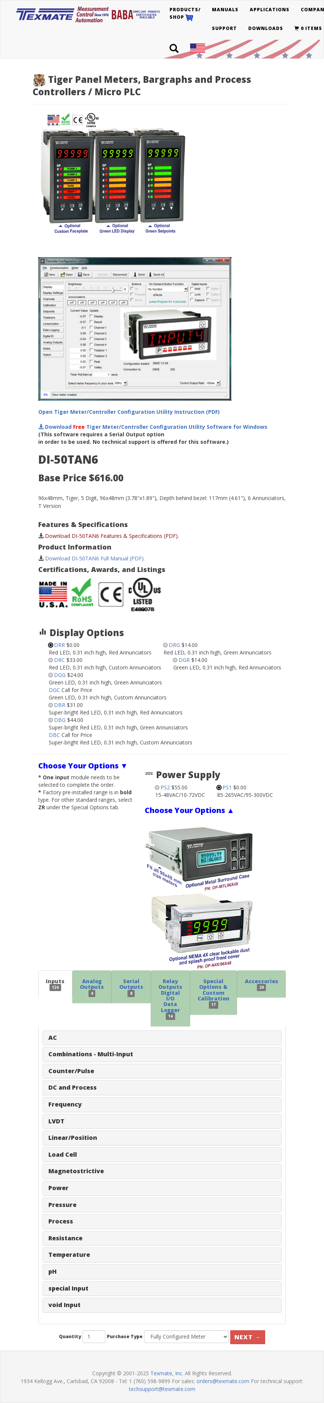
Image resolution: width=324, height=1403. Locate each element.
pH (52, 1271)
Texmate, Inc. (166, 1373)
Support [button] (224, 28)
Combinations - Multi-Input (90, 1054)
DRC (59, 659)
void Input (64, 1305)
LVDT (56, 1121)
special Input (68, 1288)
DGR (184, 659)
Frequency (65, 1104)
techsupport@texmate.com (162, 1389)
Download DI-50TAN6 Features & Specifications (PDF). (112, 535)
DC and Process (72, 1087)
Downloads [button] (265, 28)
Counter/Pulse (71, 1071)
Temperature (69, 1254)
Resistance (65, 1238)
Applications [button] (270, 9)
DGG (60, 674)
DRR (59, 644)
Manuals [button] (225, 9)
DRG (174, 644)
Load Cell (62, 1154)
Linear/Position (72, 1137)
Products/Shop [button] (185, 13)
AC (52, 1037)
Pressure (62, 1205)
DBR (59, 704)
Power (58, 1188)
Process (60, 1221)
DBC (54, 734)
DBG (60, 719)
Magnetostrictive (76, 1171)
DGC (54, 689)
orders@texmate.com (222, 1381)
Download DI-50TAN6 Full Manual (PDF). (95, 558)
